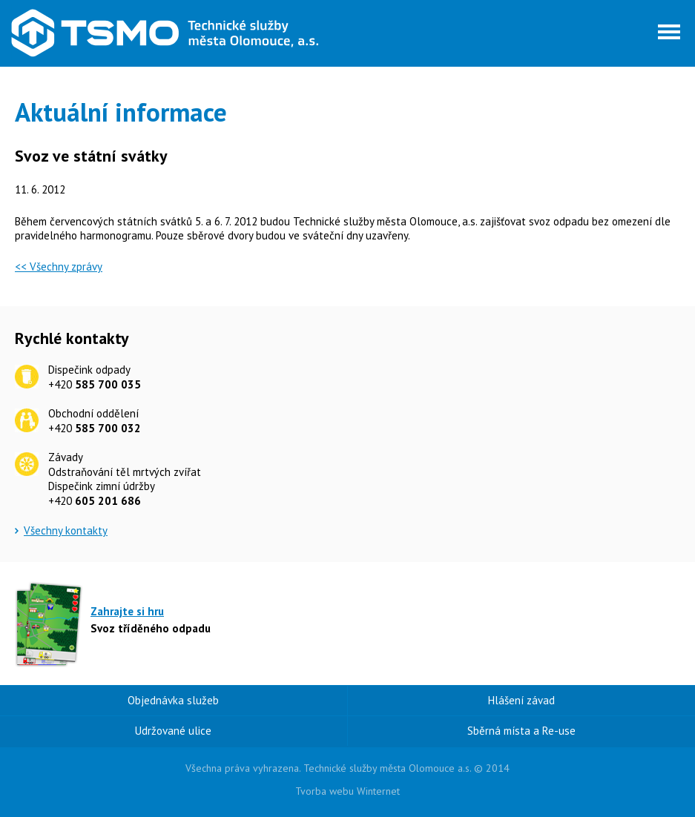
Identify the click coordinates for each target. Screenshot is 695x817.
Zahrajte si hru (127, 611)
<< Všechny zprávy (58, 266)
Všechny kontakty (66, 530)
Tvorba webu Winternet (347, 791)
